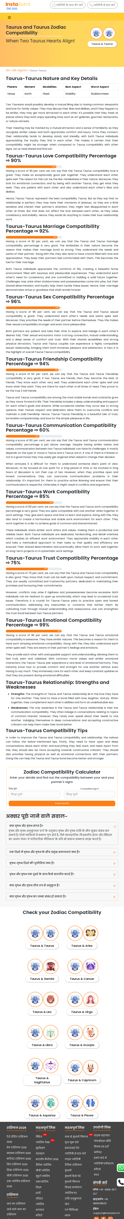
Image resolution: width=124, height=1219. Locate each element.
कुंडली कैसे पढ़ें (73, 1176)
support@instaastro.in (107, 1213)
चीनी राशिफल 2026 (17, 1175)
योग (67, 1204)
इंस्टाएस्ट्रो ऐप (72, 1148)
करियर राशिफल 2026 (19, 1158)
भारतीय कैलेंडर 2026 (47, 1159)
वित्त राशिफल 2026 (17, 1164)
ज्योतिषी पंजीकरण (104, 1163)
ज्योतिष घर (71, 1193)
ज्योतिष (40, 1204)
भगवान (40, 1209)
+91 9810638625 (100, 1201)
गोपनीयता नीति (102, 1141)
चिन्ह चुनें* (13, 788)
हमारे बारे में (100, 1158)
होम (7, 70)
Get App (11, 8)
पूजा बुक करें (72, 1142)
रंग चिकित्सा (71, 1209)
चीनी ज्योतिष (43, 1170)
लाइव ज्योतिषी (73, 1159)
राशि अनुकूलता (19, 70)
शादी (38, 1193)
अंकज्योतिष (42, 1181)
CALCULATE (62, 803)
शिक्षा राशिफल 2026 (18, 1170)
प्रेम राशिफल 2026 (17, 1147)
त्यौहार (39, 1198)
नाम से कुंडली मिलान (76, 1136)
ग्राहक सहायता (102, 1135)
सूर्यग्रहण (40, 1148)
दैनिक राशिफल (73, 1164)
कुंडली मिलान (72, 1181)
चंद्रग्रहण (40, 1153)
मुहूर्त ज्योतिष (43, 1176)
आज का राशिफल (16, 1203)
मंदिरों (39, 1215)
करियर (98, 1152)
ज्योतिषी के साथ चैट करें (67, 5)
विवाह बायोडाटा (73, 1187)
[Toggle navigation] (9, 17)
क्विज (39, 1136)
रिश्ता (38, 1187)
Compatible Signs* (89, 788)
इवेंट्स (97, 1169)
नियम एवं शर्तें (101, 1146)
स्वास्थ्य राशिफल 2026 (19, 1153)
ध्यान (67, 1215)
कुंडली (68, 1170)
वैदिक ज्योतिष (43, 1164)
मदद (96, 1174)
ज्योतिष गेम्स (43, 1142)
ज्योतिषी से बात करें (102, 5)
